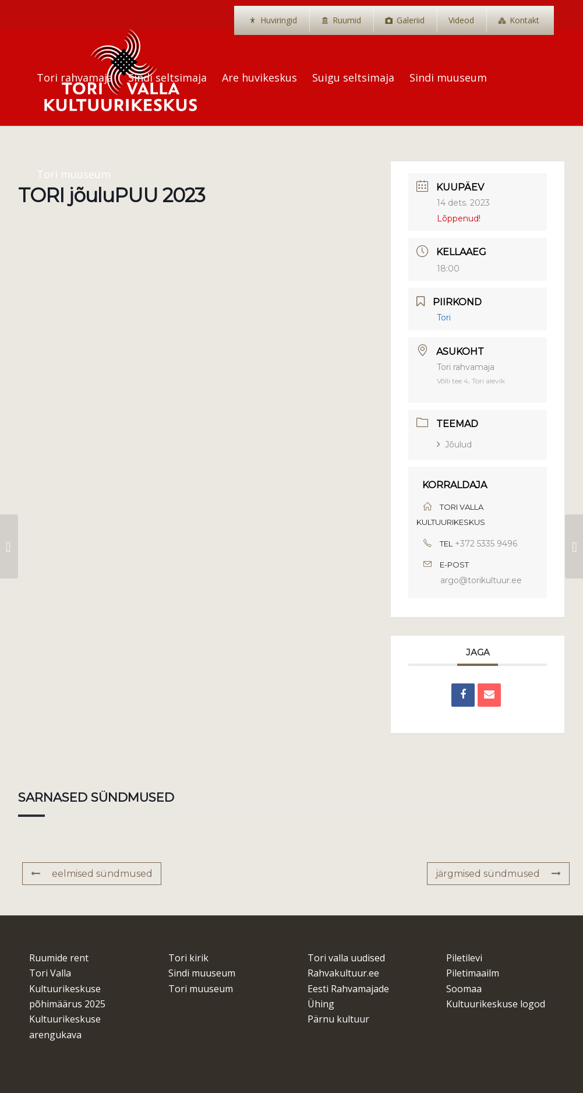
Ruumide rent (59, 957)
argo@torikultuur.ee (481, 580)
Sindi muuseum (201, 973)
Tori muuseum (200, 988)
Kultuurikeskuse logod (495, 1003)
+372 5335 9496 (486, 543)
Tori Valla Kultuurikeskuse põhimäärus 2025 (67, 988)
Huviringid (278, 20)
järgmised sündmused (498, 873)
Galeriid (411, 20)
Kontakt (524, 20)
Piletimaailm (472, 973)
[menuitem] (273, 20)
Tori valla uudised (346, 957)
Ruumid (347, 20)
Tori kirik (188, 957)
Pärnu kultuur (338, 1019)
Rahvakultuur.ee (343, 973)
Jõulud (454, 444)
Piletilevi (464, 957)
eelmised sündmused (92, 873)
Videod (461, 20)
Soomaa (464, 988)
